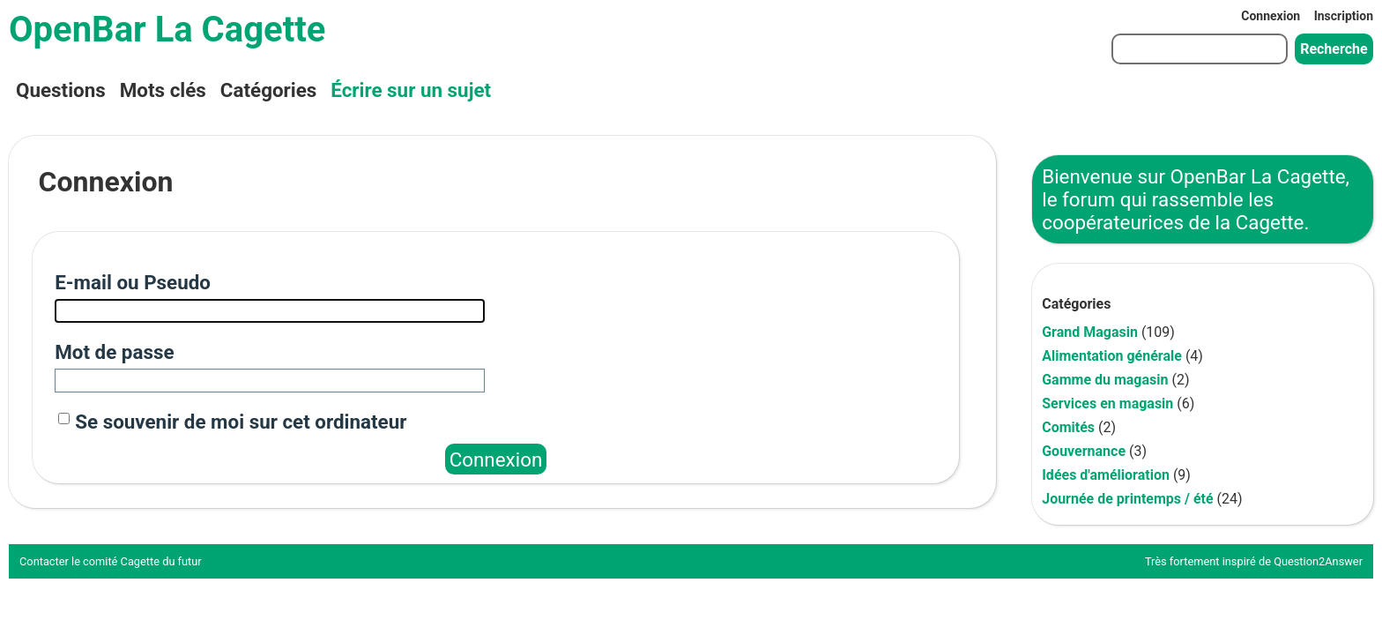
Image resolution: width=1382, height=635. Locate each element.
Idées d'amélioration (1106, 475)
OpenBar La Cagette (167, 29)
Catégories (268, 89)
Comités (1068, 427)
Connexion (1270, 16)
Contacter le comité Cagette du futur (110, 561)
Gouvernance (1084, 451)
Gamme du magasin (1105, 379)
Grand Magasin (1090, 332)
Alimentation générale (1112, 355)
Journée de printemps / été (1127, 498)
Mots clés (163, 89)
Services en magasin (1107, 403)
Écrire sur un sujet (411, 89)
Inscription (1343, 16)
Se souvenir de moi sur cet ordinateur (240, 421)
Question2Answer (1318, 561)
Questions (61, 89)
